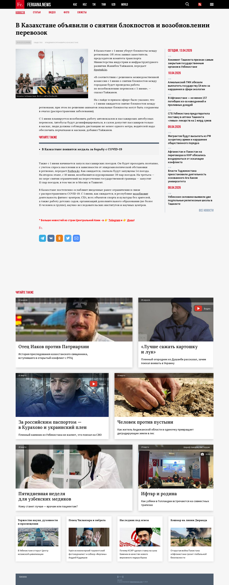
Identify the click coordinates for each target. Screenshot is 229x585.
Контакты (23, 576)
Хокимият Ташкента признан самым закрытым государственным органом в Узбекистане (190, 63)
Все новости (206, 210)
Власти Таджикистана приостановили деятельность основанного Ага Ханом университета (187, 176)
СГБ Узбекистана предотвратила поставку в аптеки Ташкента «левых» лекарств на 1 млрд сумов (189, 117)
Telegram (114, 220)
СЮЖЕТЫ (82, 12)
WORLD (124, 4)
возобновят (140, 193)
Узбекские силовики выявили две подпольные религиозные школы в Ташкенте (190, 200)
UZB (113, 4)
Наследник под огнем (134, 520)
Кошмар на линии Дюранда (189, 520)
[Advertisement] (114, 268)
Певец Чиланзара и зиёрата (87, 520)
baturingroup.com (136, 582)
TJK (94, 4)
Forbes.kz (74, 171)
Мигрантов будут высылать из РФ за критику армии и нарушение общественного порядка (189, 139)
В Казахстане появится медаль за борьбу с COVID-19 (82, 149)
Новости (20, 12)
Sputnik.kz (100, 69)
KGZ (85, 4)
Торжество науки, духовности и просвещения (38, 522)
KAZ (75, 4)
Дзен (130, 220)
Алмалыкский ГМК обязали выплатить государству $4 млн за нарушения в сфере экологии (189, 85)
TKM (104, 4)
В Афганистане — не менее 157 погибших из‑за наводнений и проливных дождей (187, 101)
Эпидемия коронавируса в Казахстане (61, 42)
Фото (66, 12)
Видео (52, 12)
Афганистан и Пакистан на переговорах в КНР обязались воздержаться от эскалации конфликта (187, 157)
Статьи (37, 12)
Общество (38, 42)
